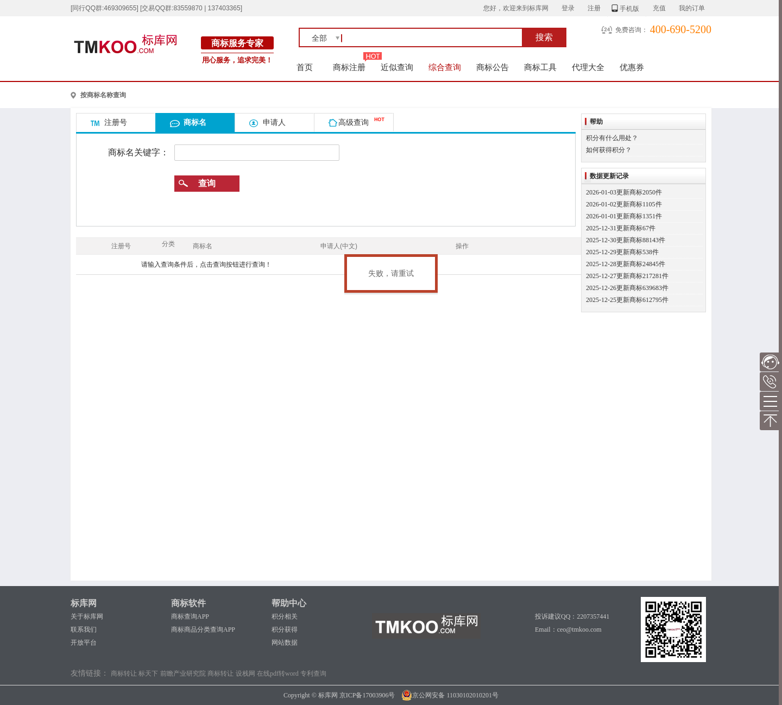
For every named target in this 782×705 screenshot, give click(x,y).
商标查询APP (190, 616)
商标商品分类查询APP (203, 629)
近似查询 (397, 67)
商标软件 (188, 603)
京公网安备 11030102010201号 (450, 695)
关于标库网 (87, 616)
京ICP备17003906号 (367, 695)
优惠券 (632, 67)
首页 (305, 67)
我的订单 (692, 8)
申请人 (274, 122)
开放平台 (84, 642)
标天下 (148, 673)
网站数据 (285, 642)
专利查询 (313, 673)
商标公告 (492, 67)
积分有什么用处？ (612, 138)
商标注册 (349, 67)
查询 (207, 183)
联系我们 (84, 629)
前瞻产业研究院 (183, 673)
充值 (659, 8)
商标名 (195, 122)
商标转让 (124, 673)
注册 (594, 8)
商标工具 (540, 67)
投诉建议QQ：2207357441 (572, 616)
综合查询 (444, 67)
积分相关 (285, 616)
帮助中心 (289, 603)
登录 (568, 8)
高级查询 (353, 122)
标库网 (84, 603)
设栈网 (245, 673)
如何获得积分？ (609, 150)
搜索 (544, 37)
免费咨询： (631, 30)
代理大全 (588, 67)
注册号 (115, 122)
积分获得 (285, 629)
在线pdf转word (278, 673)
